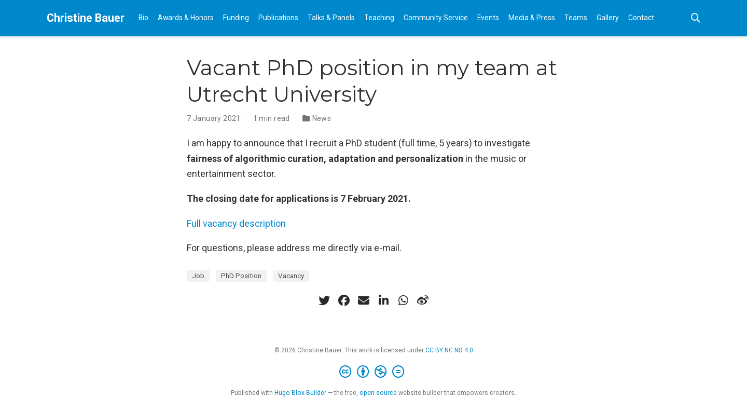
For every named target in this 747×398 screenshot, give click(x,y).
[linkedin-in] (383, 300)
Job (198, 275)
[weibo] (423, 300)
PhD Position (241, 275)
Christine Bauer (86, 17)
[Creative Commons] (373, 372)
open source (378, 392)
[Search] (695, 18)
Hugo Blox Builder (300, 392)
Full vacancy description (236, 223)
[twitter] (324, 300)
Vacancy (291, 275)
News (321, 118)
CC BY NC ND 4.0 (449, 350)
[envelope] (363, 300)
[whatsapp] (403, 300)
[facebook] (344, 300)
